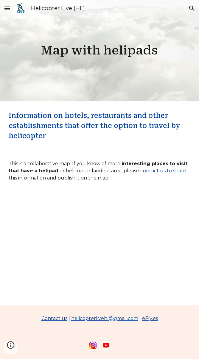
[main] (99, 50)
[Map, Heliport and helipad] (99, 248)
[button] (7, 8)
